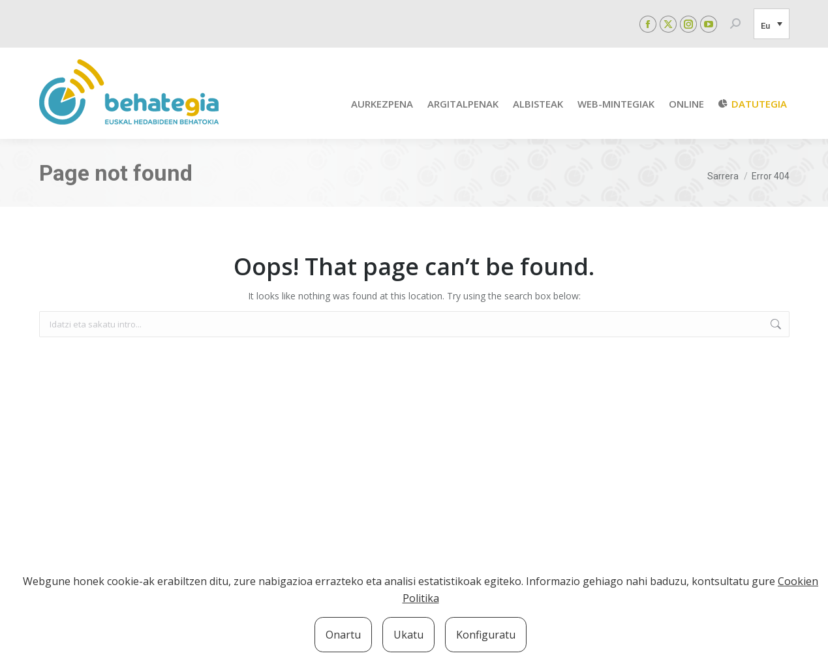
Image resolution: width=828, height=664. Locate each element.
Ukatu (408, 634)
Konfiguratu (485, 634)
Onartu (343, 634)
